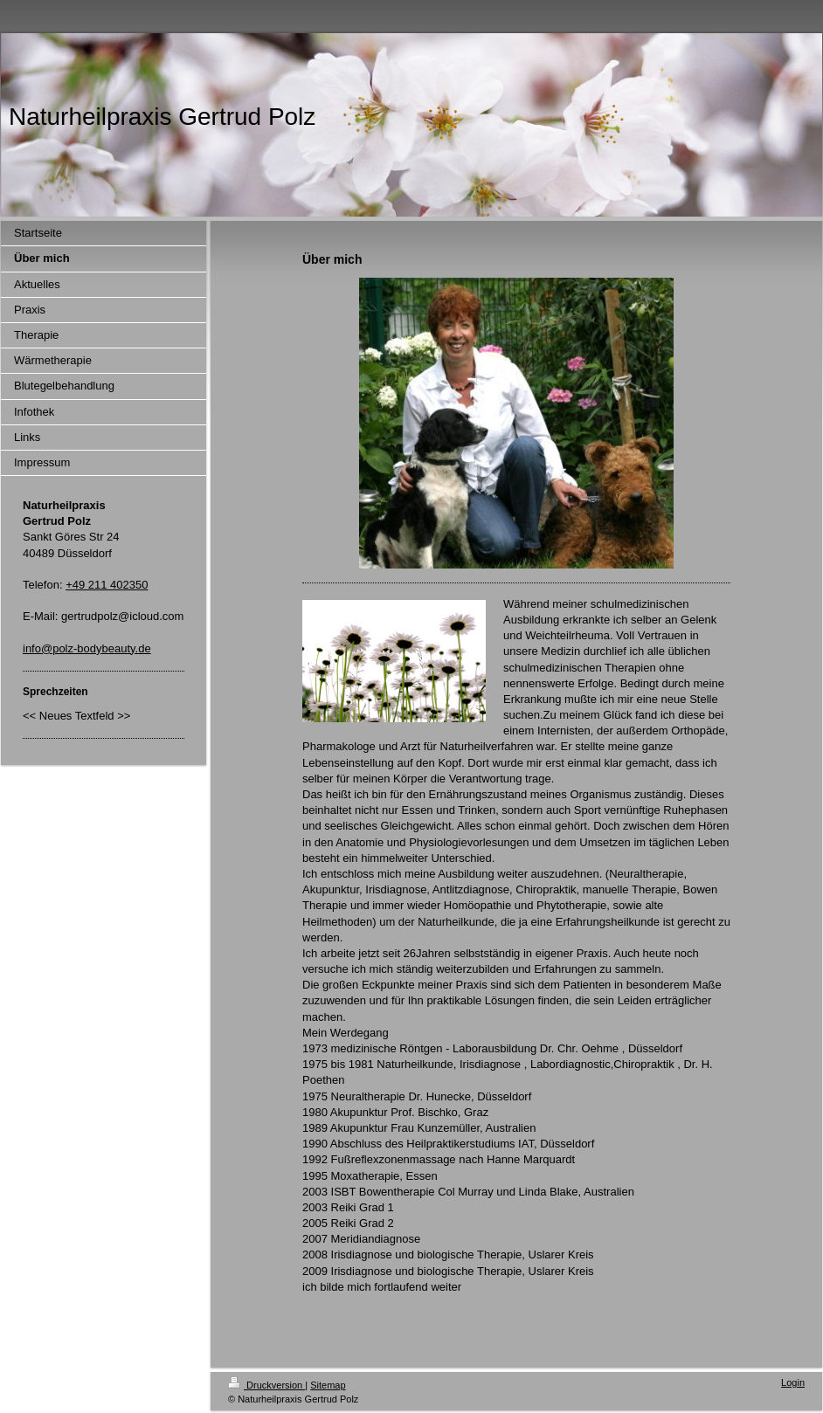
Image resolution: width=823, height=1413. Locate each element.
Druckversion (266, 1385)
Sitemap (327, 1385)
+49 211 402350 (107, 584)
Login (793, 1382)
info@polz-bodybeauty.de (87, 648)
